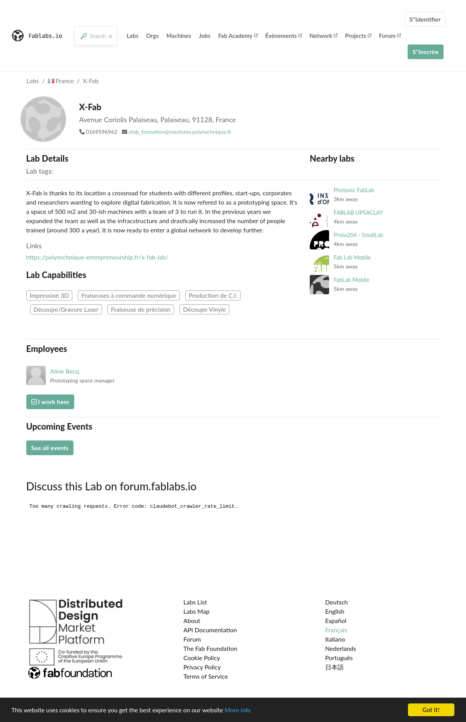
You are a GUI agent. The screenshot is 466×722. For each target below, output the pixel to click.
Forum (390, 35)
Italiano (335, 639)
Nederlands (340, 648)
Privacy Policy (202, 667)
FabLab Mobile (351, 280)
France (61, 80)
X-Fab (91, 80)
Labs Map (196, 611)
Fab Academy (238, 35)
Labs (133, 35)
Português (339, 657)
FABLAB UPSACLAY (358, 212)
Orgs (152, 35)
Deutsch (336, 602)
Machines (178, 35)
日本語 (334, 667)
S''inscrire (426, 51)
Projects (358, 35)
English (335, 611)
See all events (50, 447)
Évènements (283, 35)
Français (336, 629)
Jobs (204, 35)
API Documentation (210, 629)
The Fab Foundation (210, 648)
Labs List (195, 602)
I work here (50, 401)
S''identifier (425, 19)
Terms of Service (205, 676)
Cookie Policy (201, 657)
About (191, 620)
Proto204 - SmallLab (358, 235)
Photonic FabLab (354, 190)
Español (336, 620)
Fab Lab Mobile (352, 257)
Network (323, 35)
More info (238, 711)
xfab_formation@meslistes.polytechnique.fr (179, 131)
